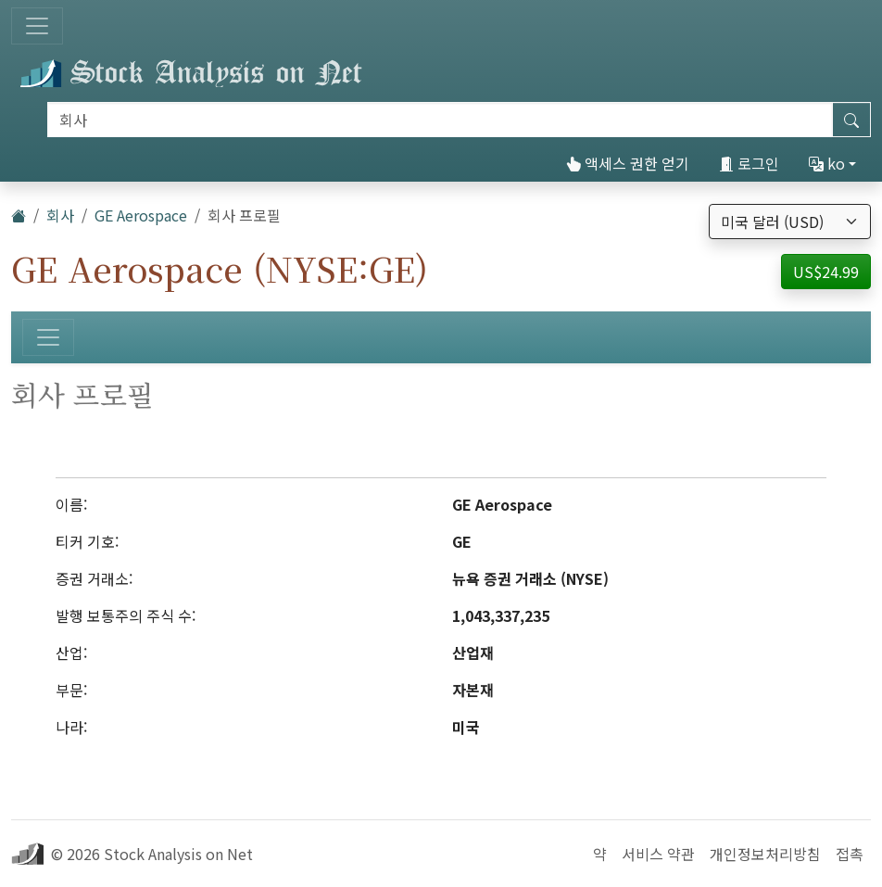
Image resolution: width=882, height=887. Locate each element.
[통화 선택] (790, 221)
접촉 (849, 854)
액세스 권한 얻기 (627, 163)
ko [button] (827, 163)
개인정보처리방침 (765, 854)
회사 (60, 215)
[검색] (440, 119)
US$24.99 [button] (826, 271)
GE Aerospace (140, 215)
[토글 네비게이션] (37, 25)
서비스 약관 (658, 854)
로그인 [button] (749, 163)
